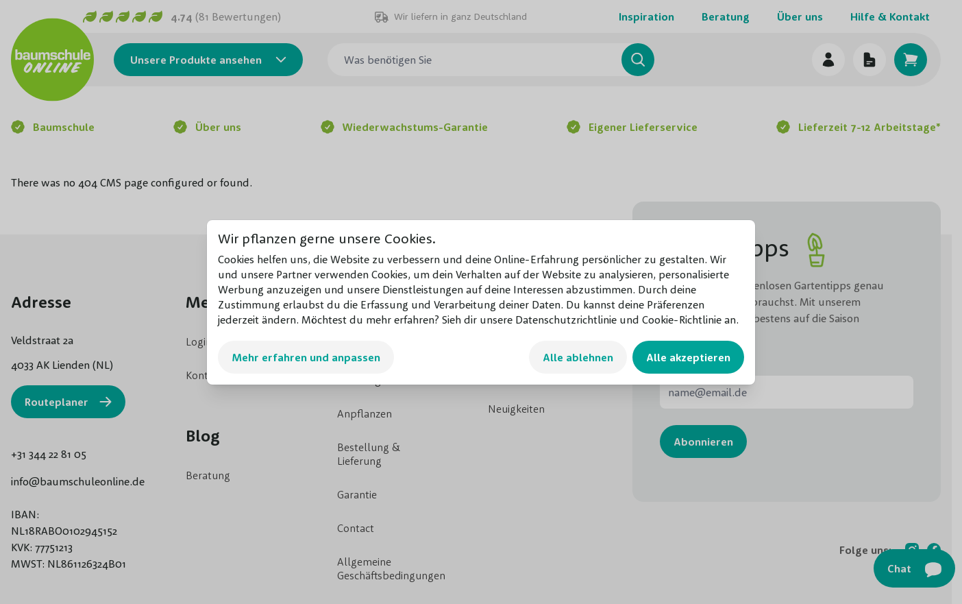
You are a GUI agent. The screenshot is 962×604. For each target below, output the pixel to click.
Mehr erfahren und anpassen (306, 357)
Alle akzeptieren (688, 357)
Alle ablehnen (578, 357)
